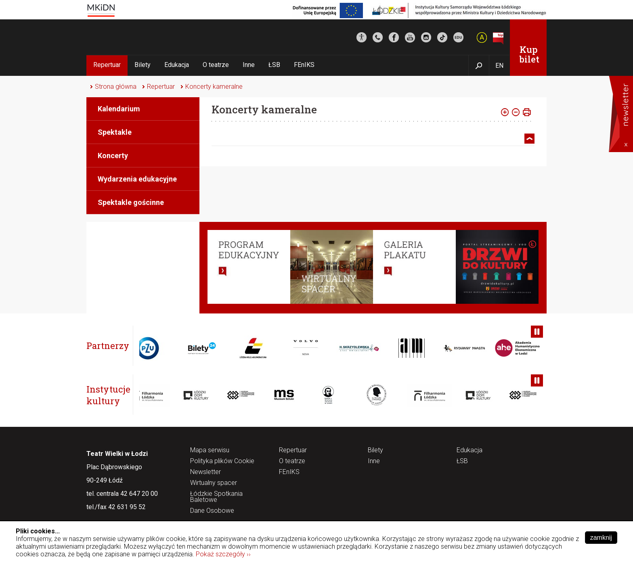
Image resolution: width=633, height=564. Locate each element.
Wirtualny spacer (213, 483)
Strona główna (115, 86)
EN (499, 65)
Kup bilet (529, 54)
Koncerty (113, 155)
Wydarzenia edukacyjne (137, 179)
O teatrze (216, 65)
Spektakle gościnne (131, 202)
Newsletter (205, 472)
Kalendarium (119, 108)
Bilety (142, 65)
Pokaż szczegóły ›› (223, 554)
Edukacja (176, 65)
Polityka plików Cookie (222, 461)
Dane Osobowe (212, 511)
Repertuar (107, 65)
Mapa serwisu (209, 450)
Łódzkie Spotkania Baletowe (216, 497)
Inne (249, 65)
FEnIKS (304, 65)
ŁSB (274, 65)
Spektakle (115, 132)
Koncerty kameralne (214, 86)
